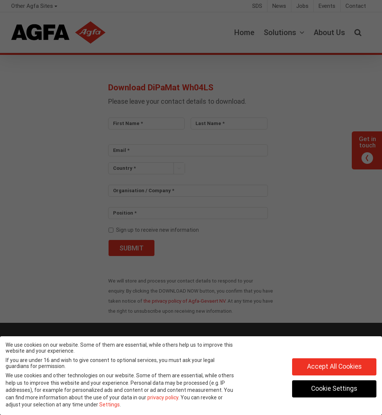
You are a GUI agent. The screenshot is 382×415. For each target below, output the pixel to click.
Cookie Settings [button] (334, 388)
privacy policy (162, 397)
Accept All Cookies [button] (334, 366)
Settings (109, 405)
